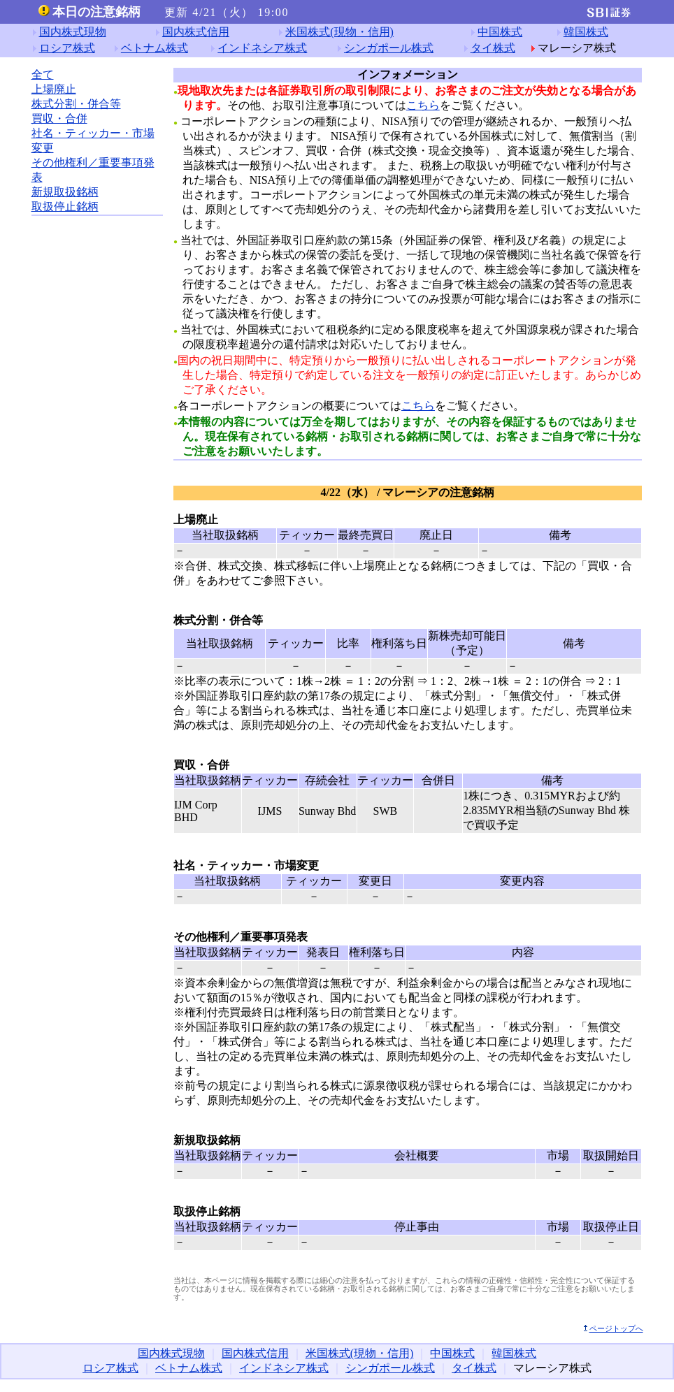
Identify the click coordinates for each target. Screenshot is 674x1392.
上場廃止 (53, 89)
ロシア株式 (67, 48)
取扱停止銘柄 (65, 206)
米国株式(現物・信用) (339, 32)
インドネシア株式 (262, 48)
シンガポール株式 (388, 48)
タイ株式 (493, 48)
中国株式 (500, 32)
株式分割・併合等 (76, 104)
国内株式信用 (195, 32)
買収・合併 (59, 118)
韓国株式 (586, 32)
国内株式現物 (72, 32)
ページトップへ (616, 1328)
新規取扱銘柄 (65, 192)
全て (42, 74)
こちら (423, 105)
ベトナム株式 (154, 48)
